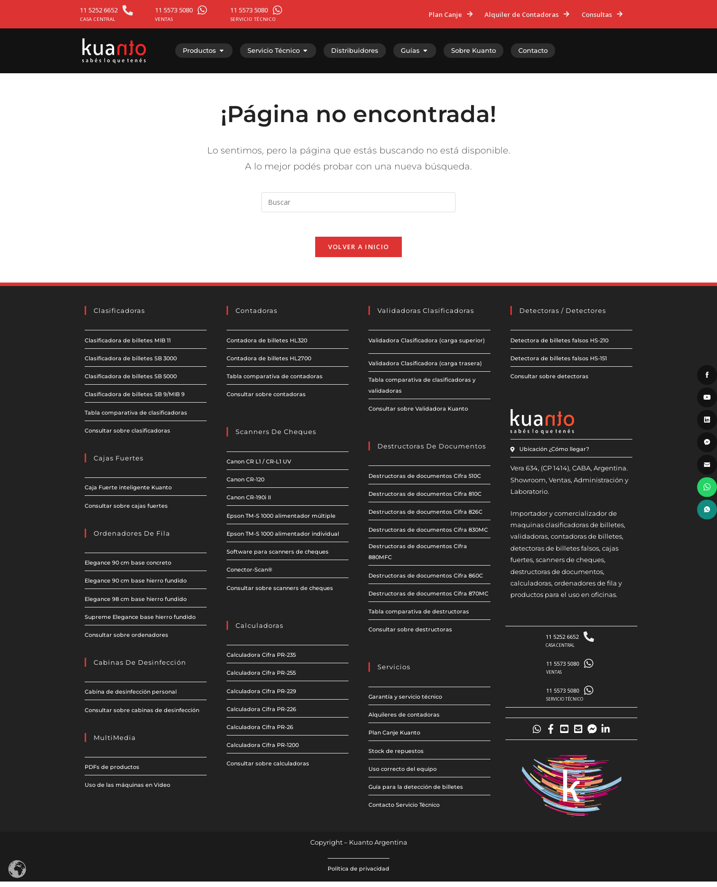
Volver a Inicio (358, 252)
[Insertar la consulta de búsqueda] (358, 202)
